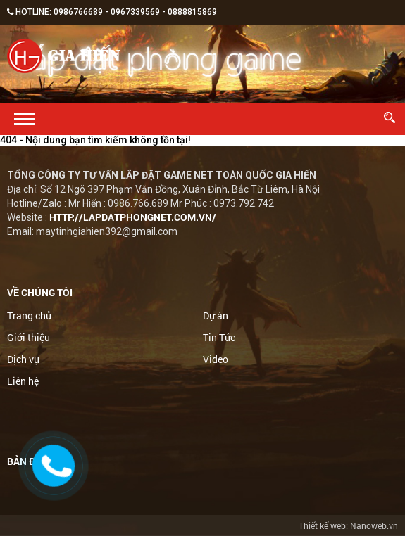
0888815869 (192, 12)
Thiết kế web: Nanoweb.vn (348, 525)
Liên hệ (23, 381)
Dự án (215, 315)
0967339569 (135, 12)
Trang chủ (29, 315)
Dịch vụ (23, 359)
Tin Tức (219, 337)
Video (215, 359)
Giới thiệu (28, 337)
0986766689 (78, 12)
